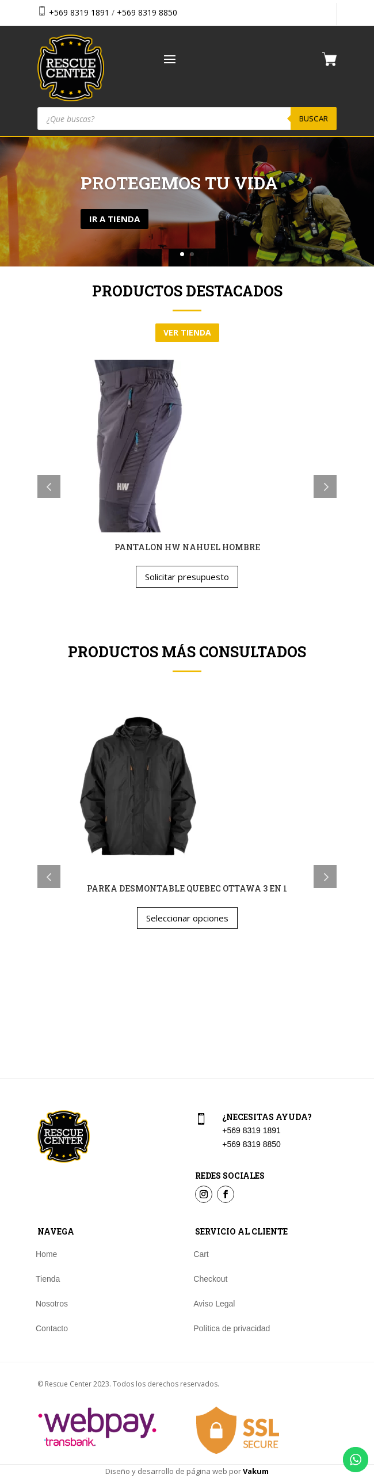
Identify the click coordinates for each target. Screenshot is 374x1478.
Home (46, 1254)
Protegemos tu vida (179, 183)
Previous (48, 486)
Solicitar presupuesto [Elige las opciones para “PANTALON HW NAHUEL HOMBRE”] (187, 576)
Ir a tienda (114, 218)
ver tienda (187, 332)
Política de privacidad (231, 1328)
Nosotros (52, 1304)
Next (325, 486)
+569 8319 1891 (79, 12)
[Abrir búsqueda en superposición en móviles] (187, 118)
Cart (200, 1254)
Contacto (52, 1328)
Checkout (210, 1279)
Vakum (256, 1471)
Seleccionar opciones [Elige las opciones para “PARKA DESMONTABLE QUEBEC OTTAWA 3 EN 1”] (187, 918)
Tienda (48, 1279)
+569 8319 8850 (147, 12)
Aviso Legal (214, 1304)
